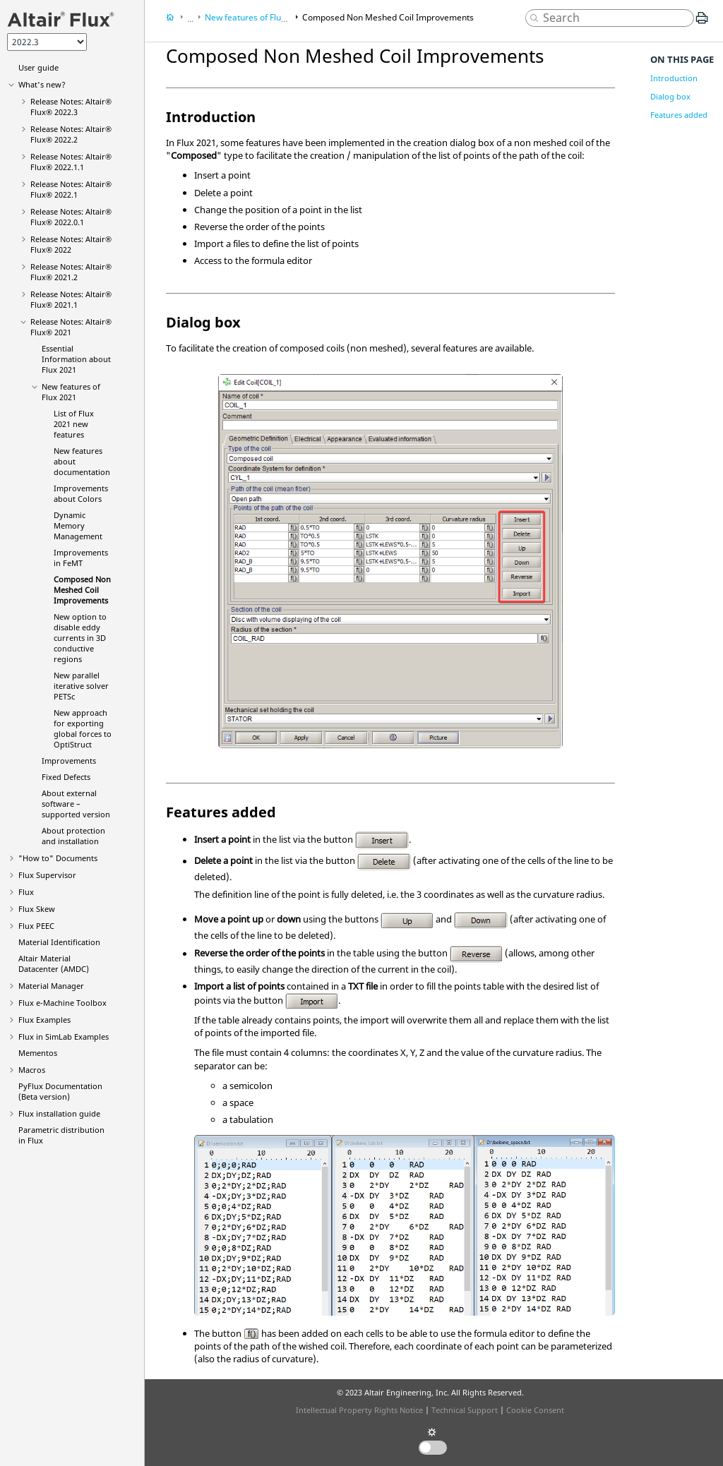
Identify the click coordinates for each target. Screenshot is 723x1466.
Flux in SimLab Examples (63, 1036)
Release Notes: (71, 106)
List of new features (74, 424)
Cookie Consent (535, 1410)
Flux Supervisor (47, 875)
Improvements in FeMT (81, 557)
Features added (678, 114)
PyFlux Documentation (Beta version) (60, 1091)
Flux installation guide (59, 1113)
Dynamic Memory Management (78, 525)
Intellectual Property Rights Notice (359, 1410)
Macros (31, 1069)
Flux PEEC (36, 925)
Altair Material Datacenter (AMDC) (53, 963)
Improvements (69, 760)
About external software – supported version (76, 803)
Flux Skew (36, 908)
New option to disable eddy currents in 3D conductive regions (80, 637)
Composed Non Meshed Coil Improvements (82, 590)
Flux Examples (44, 1019)
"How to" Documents (57, 858)
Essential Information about (76, 359)
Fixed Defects (66, 776)
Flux (26, 892)
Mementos (37, 1052)
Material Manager (51, 985)
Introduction (674, 78)
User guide (38, 67)
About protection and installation (73, 835)
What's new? (42, 84)
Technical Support (464, 1410)
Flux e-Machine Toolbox (62, 1002)
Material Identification (59, 942)
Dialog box (670, 96)
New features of (71, 391)
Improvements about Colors (81, 493)
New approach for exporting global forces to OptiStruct (83, 728)
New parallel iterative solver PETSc (81, 686)
